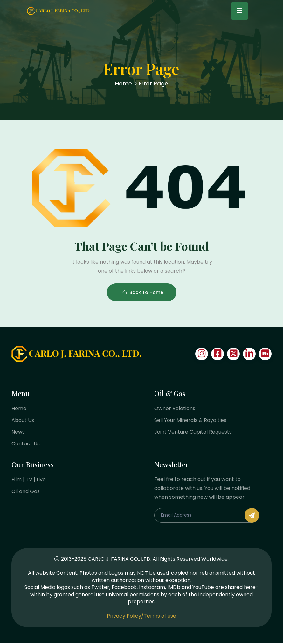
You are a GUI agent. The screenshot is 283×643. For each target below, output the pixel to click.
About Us (22, 420)
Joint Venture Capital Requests (193, 432)
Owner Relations (174, 408)
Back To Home (142, 292)
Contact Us (25, 443)
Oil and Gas (25, 491)
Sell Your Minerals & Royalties (190, 420)
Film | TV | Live (28, 479)
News (18, 432)
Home (123, 83)
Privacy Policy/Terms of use (141, 615)
